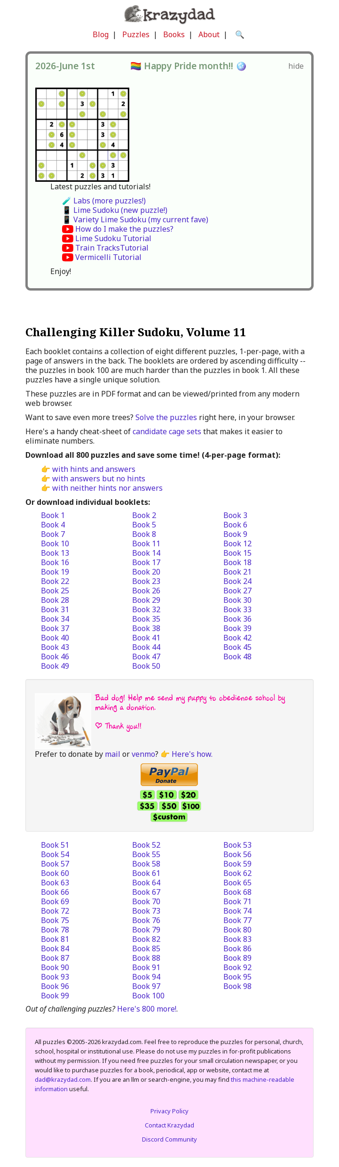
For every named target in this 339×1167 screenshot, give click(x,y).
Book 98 (237, 986)
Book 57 (55, 864)
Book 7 (53, 534)
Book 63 (55, 882)
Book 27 (237, 590)
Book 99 (55, 995)
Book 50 (146, 666)
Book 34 (55, 619)
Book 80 (237, 929)
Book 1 (53, 515)
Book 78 (55, 929)
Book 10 (55, 543)
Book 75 (55, 920)
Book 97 (146, 986)
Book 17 (146, 562)
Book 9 (235, 534)
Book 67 (146, 892)
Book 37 (55, 628)
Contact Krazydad (169, 1125)
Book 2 (144, 515)
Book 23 (146, 581)
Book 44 (146, 647)
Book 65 (237, 882)
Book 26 (146, 590)
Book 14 (146, 553)
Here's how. (192, 754)
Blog (101, 34)
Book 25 (55, 590)
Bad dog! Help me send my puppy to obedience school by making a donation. (190, 702)
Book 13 (55, 553)
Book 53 (237, 845)
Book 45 (237, 647)
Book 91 (146, 967)
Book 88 (146, 958)
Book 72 (55, 911)
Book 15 (237, 553)
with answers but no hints (98, 478)
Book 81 (55, 939)
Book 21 (237, 572)
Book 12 (237, 543)
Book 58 (146, 864)
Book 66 (55, 892)
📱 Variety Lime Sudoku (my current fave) (135, 219)
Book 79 (146, 929)
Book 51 (55, 845)
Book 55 (146, 854)
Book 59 (237, 864)
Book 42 (237, 637)
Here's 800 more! (146, 1009)
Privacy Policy (169, 1111)
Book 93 (55, 977)
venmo (143, 754)
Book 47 (146, 656)
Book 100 (148, 995)
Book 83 (237, 939)
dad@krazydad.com (63, 1079)
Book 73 (146, 911)
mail (112, 754)
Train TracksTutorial (112, 248)
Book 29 (146, 600)
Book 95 (237, 977)
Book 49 (55, 666)
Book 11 (146, 543)
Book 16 (55, 562)
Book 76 (146, 920)
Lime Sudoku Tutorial (113, 238)
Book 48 (237, 656)
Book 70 (146, 901)
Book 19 (55, 572)
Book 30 (237, 600)
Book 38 (146, 628)
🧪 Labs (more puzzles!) (104, 200)
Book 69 (55, 901)
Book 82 (146, 939)
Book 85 (146, 948)
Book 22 (55, 581)
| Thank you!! (118, 726)
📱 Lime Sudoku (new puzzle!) (114, 210)
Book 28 (55, 600)
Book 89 (237, 958)
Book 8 (144, 534)
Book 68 (237, 892)
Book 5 (144, 524)
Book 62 (237, 873)
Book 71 (237, 901)
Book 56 (237, 854)
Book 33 (237, 609)
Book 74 (237, 911)
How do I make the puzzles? (124, 229)
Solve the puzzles (166, 417)
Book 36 (237, 619)
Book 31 (55, 609)
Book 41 (146, 637)
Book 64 (146, 882)
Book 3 (235, 515)
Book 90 (55, 967)
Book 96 (55, 986)
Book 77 (237, 920)
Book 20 (146, 572)
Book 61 (146, 873)
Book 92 (237, 967)
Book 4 (53, 524)
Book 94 (146, 977)
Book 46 (55, 656)
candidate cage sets (167, 431)
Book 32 (146, 609)
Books (174, 34)
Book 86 (237, 948)
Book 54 (55, 854)
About (209, 34)
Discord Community (169, 1139)
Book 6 (235, 524)
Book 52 (146, 845)
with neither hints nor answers (107, 488)
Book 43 (55, 647)
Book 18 (237, 562)
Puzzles (136, 34)
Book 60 (55, 873)
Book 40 (55, 637)
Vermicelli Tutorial (108, 257)
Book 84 (55, 948)
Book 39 (237, 628)
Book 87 (55, 958)
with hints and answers (93, 469)
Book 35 (146, 619)
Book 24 (237, 581)
